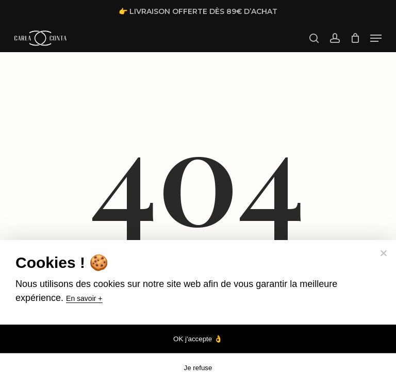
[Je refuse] (383, 253)
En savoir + (84, 298)
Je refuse (198, 368)
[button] (376, 38)
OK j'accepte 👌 (198, 339)
